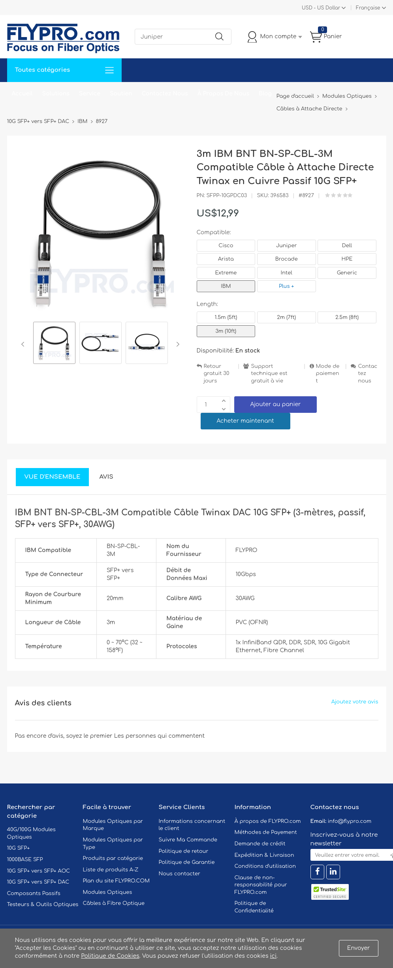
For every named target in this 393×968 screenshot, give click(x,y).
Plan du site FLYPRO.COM (116, 881)
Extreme (226, 273)
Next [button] (176, 344)
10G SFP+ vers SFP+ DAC (38, 882)
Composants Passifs (33, 893)
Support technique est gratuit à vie (269, 374)
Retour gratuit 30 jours (216, 374)
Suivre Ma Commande (188, 840)
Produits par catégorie (113, 858)
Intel (286, 273)
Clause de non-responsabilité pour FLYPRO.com (261, 885)
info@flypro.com (350, 821)
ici (273, 956)
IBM (226, 286)
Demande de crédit (260, 844)
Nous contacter (179, 874)
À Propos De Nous (223, 94)
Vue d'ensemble (52, 477)
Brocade (286, 259)
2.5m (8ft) (347, 317)
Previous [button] (24, 344)
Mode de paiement (328, 374)
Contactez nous (367, 374)
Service (89, 94)
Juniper (286, 245)
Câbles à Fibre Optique (114, 903)
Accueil (22, 94)
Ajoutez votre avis (354, 702)
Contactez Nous (165, 94)
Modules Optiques (107, 892)
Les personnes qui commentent (159, 736)
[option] (54, 344)
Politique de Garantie (187, 862)
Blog (265, 94)
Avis (106, 477)
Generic (347, 273)
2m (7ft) (286, 317)
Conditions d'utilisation (265, 866)
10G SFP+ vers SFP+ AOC (38, 871)
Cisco (225, 245)
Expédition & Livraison (264, 855)
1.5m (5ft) (225, 317)
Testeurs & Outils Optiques (43, 904)
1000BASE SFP (25, 859)
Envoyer (358, 948)
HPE (347, 259)
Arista (226, 259)
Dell (347, 245)
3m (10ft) (226, 331)
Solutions (56, 94)
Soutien (121, 94)
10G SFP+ (18, 848)
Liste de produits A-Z (111, 870)
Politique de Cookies (110, 956)
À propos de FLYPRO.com (268, 821)
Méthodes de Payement (266, 832)
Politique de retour (184, 851)
